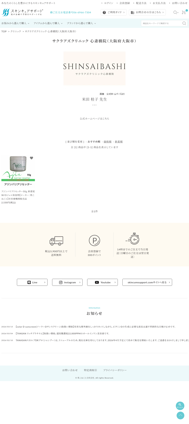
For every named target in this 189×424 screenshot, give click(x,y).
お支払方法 (159, 3)
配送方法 (141, 3)
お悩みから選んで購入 (14, 23)
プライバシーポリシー (115, 370)
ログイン (108, 3)
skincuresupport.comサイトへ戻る (147, 282)
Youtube (103, 282)
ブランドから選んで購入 (80, 23)
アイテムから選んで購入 (47, 23)
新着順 (119, 141)
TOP (4, 31)
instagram (67, 282)
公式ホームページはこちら (94, 118)
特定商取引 (90, 370)
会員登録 (124, 3)
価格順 (107, 141)
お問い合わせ (180, 3)
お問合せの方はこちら (146, 12)
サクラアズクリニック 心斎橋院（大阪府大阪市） (50, 31)
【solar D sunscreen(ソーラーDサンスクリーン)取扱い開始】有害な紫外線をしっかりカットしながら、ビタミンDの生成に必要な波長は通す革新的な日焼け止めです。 (96, 326)
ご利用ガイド (112, 12)
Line (32, 282)
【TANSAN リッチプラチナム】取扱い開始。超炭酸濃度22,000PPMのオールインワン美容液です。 (63, 333)
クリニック (15, 31)
